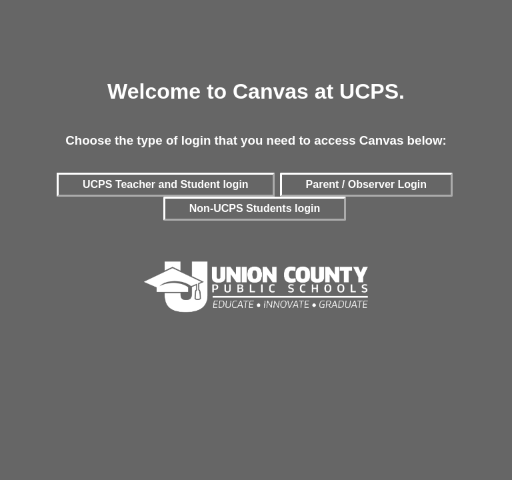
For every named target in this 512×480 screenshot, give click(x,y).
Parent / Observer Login (366, 184)
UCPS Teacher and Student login (166, 184)
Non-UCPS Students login (254, 208)
